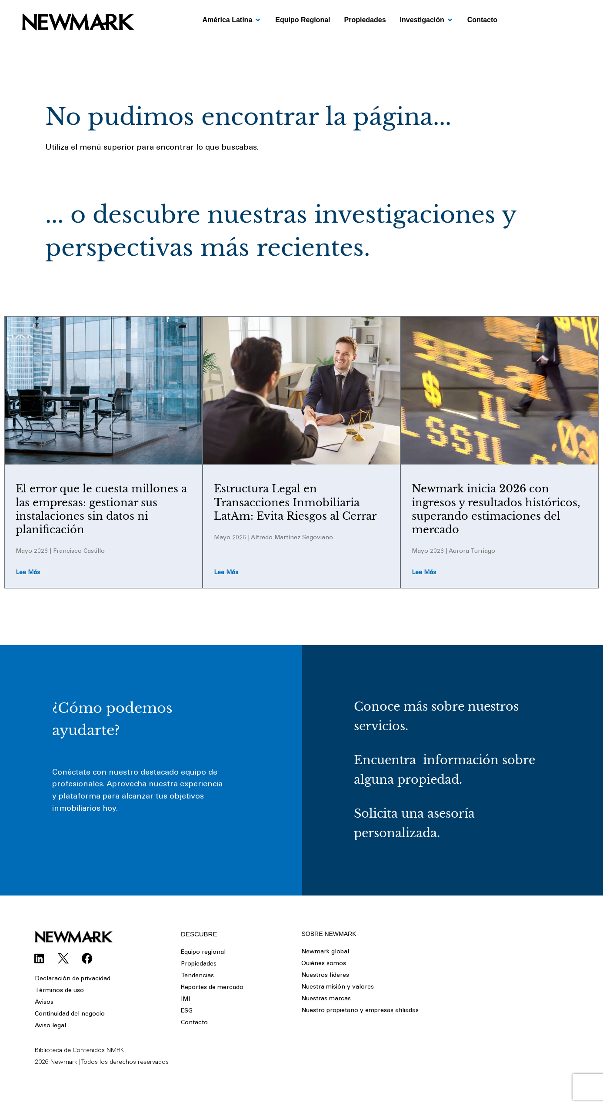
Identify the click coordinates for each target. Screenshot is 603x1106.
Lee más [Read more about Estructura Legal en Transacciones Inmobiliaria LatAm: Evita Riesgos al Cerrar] (226, 573)
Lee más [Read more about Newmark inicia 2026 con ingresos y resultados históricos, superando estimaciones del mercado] (424, 573)
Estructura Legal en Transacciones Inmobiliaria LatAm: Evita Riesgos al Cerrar (295, 502)
